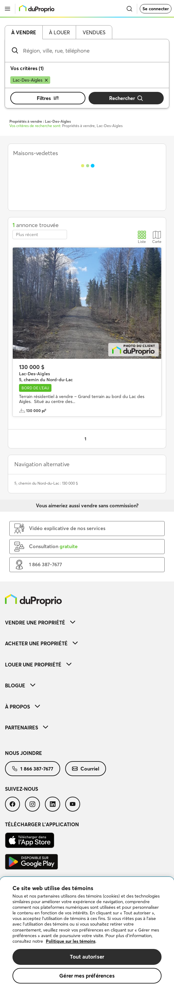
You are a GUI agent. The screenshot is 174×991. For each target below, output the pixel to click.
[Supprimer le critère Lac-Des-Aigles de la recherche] (30, 80)
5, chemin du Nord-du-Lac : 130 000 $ (46, 483)
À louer (59, 32)
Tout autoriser (87, 956)
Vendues (94, 32)
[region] (87, 934)
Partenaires (26, 727)
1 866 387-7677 (32, 769)
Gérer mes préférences (87, 975)
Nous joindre (23, 753)
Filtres (48, 98)
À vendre (23, 32)
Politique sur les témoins (70, 941)
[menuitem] (87, 622)
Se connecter (156, 9)
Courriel (85, 769)
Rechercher (126, 98)
